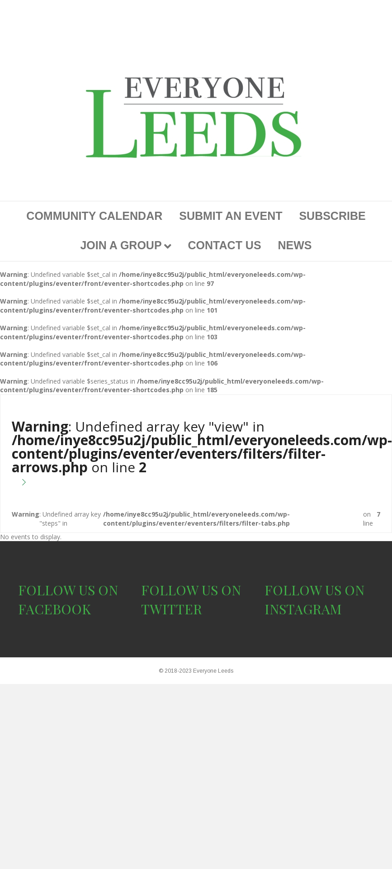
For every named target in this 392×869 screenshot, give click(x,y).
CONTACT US (224, 245)
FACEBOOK (54, 609)
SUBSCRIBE (332, 215)
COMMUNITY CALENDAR (94, 215)
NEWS (295, 245)
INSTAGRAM (303, 609)
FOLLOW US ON (68, 590)
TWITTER (171, 609)
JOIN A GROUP (120, 245)
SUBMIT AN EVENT (230, 215)
